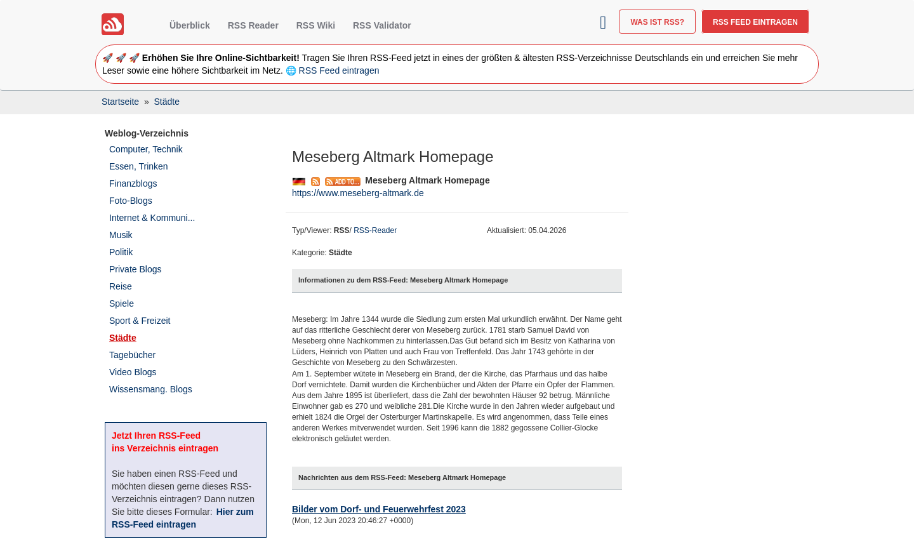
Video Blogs (132, 372)
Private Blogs (135, 269)
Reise (120, 286)
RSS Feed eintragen (755, 22)
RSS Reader (253, 25)
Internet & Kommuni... (152, 218)
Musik (121, 235)
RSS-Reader (375, 230)
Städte (122, 338)
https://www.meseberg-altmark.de (358, 193)
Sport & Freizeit (139, 321)
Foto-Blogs (130, 201)
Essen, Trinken (138, 166)
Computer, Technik (146, 149)
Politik (121, 252)
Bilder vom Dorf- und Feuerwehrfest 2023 (379, 509)
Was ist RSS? (657, 22)
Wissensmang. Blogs (150, 389)
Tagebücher (132, 355)
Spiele (121, 303)
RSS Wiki (315, 25)
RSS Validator (382, 25)
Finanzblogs (133, 183)
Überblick (189, 25)
